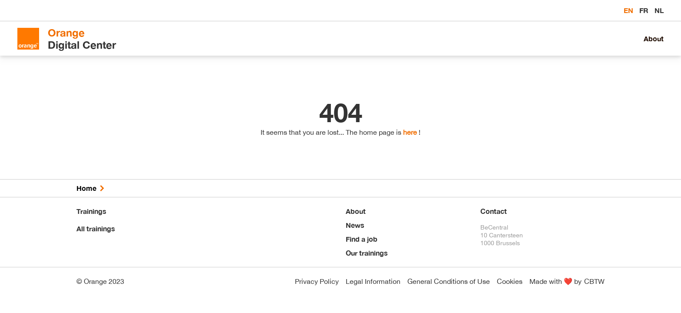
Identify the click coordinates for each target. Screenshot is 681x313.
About (654, 38)
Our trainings (367, 253)
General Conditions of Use (448, 281)
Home (86, 188)
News (355, 225)
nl (659, 10)
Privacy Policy (317, 281)
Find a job (361, 239)
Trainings (91, 211)
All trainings (95, 228)
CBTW (594, 281)
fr (644, 10)
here (410, 132)
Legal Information (373, 281)
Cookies (509, 281)
